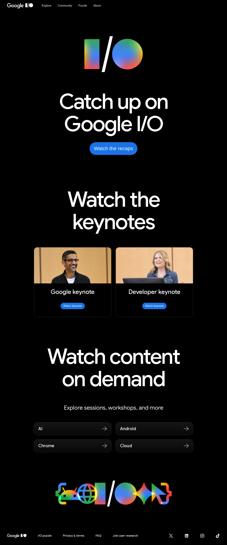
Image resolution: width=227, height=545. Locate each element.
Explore (46, 5)
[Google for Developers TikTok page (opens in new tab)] (218, 536)
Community (65, 5)
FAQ (98, 535)
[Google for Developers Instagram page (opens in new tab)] (204, 536)
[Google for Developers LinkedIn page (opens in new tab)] (188, 536)
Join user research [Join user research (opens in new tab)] (125, 535)
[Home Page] (22, 6)
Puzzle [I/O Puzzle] (82, 5)
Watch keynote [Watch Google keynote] (72, 305)
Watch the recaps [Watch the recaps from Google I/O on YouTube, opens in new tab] (113, 148)
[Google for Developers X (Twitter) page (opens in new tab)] (173, 536)
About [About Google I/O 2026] (97, 5)
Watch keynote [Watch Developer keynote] (154, 305)
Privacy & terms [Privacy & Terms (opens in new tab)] (73, 535)
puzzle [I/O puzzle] (45, 535)
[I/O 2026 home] (17, 536)
